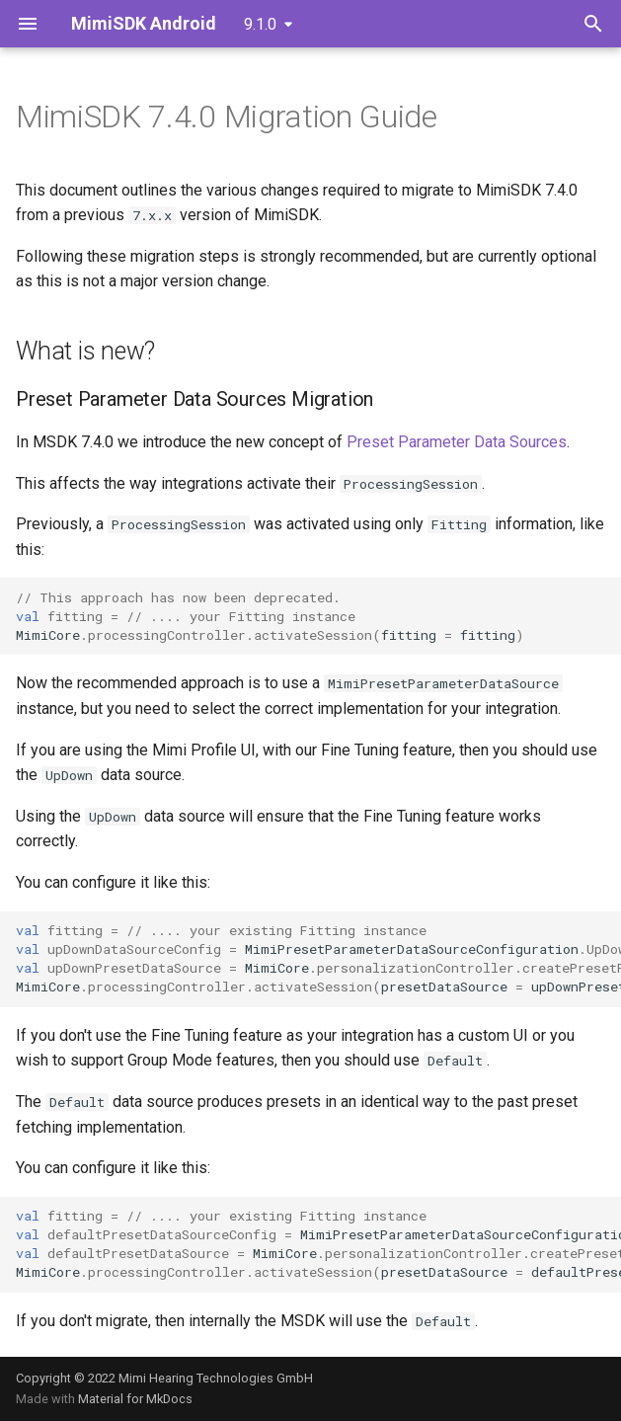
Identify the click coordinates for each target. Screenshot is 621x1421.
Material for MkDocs (135, 1398)
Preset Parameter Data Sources (457, 442)
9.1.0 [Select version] (260, 24)
